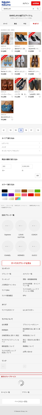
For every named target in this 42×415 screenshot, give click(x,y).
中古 (25, 24)
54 (16, 130)
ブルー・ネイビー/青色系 (7, 195)
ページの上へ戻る (21, 401)
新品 (15, 24)
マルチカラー (20, 199)
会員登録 (36, 3)
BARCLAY (3, 46)
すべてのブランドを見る (21, 263)
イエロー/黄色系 (20, 195)
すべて (5, 24)
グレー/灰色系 (20, 191)
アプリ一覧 (25, 392)
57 (31, 130)
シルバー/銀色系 (7, 199)
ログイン (26, 3)
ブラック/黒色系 (7, 191)
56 (26, 130)
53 (10, 130)
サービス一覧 (5, 392)
